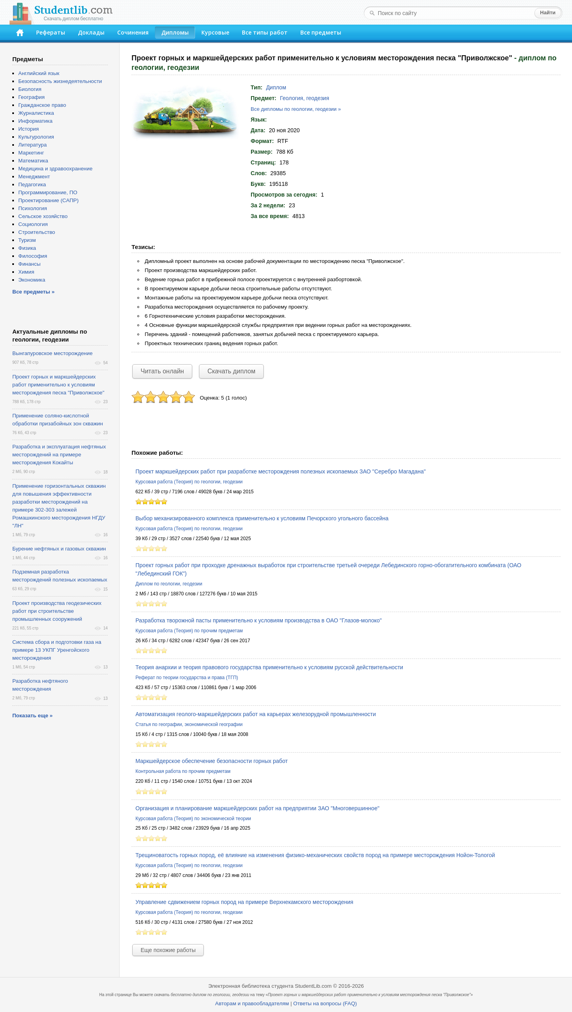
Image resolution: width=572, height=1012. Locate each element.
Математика (33, 161)
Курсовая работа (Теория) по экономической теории (193, 818)
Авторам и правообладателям (252, 1003)
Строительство (36, 232)
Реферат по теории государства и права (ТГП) (186, 677)
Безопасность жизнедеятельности (60, 81)
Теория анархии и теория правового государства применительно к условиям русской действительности (269, 667)
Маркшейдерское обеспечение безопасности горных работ (211, 761)
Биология (29, 89)
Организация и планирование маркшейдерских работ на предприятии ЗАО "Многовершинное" (257, 808)
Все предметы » (33, 292)
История (28, 129)
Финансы (29, 264)
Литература (32, 145)
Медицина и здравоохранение (55, 169)
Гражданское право (42, 105)
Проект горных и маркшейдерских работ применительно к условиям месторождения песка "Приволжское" (58, 385)
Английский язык (38, 73)
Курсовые (215, 32)
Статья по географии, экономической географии (189, 724)
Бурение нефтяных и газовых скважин (59, 549)
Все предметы (320, 32)
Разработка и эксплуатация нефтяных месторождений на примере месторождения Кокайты (59, 454)
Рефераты (50, 32)
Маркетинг (31, 153)
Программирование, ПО (47, 192)
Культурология (36, 137)
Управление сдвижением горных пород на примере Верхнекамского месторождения (244, 902)
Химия (26, 272)
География (31, 97)
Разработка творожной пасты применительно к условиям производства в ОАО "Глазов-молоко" (258, 620)
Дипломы (175, 32)
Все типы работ (265, 32)
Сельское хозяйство (43, 216)
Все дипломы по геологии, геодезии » (296, 109)
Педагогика (32, 184)
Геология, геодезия (304, 98)
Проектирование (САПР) (48, 200)
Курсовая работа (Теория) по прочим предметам (189, 630)
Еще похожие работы (168, 950)
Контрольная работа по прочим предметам (182, 771)
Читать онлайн (162, 371)
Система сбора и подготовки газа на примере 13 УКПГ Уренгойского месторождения (56, 650)
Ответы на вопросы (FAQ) (325, 1003)
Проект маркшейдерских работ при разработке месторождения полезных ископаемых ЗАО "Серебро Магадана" (280, 471)
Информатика (35, 121)
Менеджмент (34, 177)
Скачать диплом (231, 371)
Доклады (91, 32)
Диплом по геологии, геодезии (168, 584)
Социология (33, 224)
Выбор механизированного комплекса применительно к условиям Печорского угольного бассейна (261, 518)
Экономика (31, 280)
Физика (27, 248)
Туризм (27, 240)
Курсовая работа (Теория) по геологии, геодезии (189, 482)
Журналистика (36, 113)
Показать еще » (32, 715)
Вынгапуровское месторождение (52, 353)
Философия (32, 256)
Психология (32, 208)
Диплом (276, 87)
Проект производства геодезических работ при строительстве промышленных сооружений (56, 611)
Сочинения (133, 32)
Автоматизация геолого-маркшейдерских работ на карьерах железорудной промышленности (255, 714)
